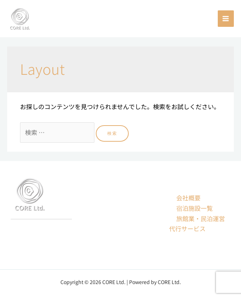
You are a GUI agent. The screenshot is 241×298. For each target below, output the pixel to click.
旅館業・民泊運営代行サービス (197, 223)
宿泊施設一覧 (194, 208)
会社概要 (188, 197)
